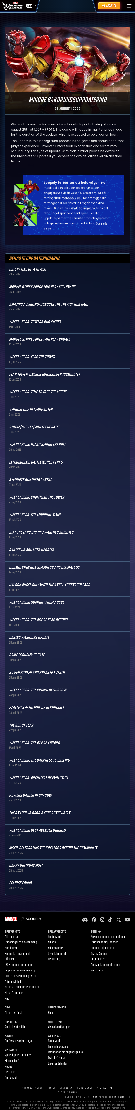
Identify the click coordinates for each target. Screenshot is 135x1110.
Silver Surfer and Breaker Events (37, 672)
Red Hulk (10, 1072)
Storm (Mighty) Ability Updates (34, 427)
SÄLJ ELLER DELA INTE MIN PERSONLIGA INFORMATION (97, 1097)
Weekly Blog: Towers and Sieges (35, 322)
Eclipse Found (20, 883)
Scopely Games (67, 1092)
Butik (96, 931)
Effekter (9, 959)
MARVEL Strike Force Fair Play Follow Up (42, 286)
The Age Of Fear (21, 725)
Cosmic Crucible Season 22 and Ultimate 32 (44, 567)
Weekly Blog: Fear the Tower (32, 357)
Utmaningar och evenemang (21, 942)
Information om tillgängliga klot (66, 1052)
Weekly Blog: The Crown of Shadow (37, 690)
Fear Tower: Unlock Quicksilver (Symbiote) (44, 374)
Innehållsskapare (58, 1047)
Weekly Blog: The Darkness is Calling (39, 760)
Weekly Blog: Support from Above (36, 602)
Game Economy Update (26, 655)
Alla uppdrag (12, 937)
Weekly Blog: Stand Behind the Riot (37, 444)
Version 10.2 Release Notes (30, 409)
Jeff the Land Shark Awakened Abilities (41, 532)
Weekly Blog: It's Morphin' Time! (34, 514)
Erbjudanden (98, 959)
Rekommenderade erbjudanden (109, 937)
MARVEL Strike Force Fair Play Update (39, 339)
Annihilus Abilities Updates (31, 549)
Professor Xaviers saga (18, 1041)
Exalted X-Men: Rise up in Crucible (36, 707)
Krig (7, 998)
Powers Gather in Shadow (30, 795)
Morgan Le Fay (13, 1061)
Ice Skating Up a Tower (27, 269)
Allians (52, 942)
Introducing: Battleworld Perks (36, 462)
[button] (129, 6)
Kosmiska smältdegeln (18, 954)
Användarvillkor (33, 1087)
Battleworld (54, 1041)
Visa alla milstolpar (59, 1027)
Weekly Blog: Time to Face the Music (38, 392)
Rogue (8, 1066)
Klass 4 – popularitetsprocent (22, 987)
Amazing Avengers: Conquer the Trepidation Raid (48, 304)
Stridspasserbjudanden (104, 942)
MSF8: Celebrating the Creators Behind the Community (53, 848)
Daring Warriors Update (29, 637)
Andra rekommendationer (105, 965)
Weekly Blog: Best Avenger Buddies (37, 830)
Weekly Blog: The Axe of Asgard (34, 742)
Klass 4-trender (14, 993)
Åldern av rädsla (14, 1013)
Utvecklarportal (57, 954)
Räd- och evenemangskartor (21, 976)
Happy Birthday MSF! (26, 865)
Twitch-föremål (56, 1058)
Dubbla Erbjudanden (102, 948)
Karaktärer (11, 948)
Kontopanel (54, 937)
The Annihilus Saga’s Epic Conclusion (39, 813)
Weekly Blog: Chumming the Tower (36, 497)
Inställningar (55, 959)
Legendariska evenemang (20, 970)
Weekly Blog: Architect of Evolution (38, 777)
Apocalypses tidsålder (18, 1055)
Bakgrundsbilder (57, 1063)
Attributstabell (13, 982)
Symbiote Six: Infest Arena (30, 479)
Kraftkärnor (97, 970)
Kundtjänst (85, 1087)
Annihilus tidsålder (16, 1027)
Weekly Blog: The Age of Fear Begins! (38, 620)
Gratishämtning (99, 954)
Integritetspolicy (61, 1087)
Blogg (51, 1013)
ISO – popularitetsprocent (19, 965)
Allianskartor (55, 948)
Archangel (11, 1078)
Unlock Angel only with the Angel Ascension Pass (49, 585)
